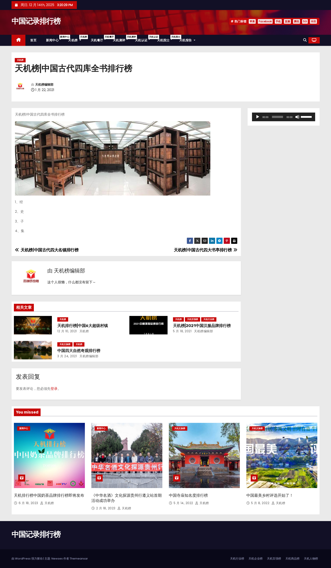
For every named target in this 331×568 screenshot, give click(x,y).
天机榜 (77, 38)
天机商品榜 (292, 558)
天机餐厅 (99, 38)
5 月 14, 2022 (184, 503)
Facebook (265, 21)
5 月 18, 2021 (182, 331)
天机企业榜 (256, 558)
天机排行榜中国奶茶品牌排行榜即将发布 (49, 495)
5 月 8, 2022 (260, 503)
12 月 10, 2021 (67, 331)
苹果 (252, 21)
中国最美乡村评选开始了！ (269, 495)
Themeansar (79, 558)
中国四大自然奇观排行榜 (78, 350)
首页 (33, 40)
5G (305, 21)
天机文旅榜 (64, 344)
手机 (278, 21)
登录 (54, 388)
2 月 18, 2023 (106, 508)
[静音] (297, 117)
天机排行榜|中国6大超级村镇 (82, 325)
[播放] (257, 117)
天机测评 (121, 38)
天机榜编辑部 (44, 84)
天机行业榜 (208, 319)
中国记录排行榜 (36, 21)
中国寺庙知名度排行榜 (188, 495)
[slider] (277, 117)
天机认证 (143, 38)
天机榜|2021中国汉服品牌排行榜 (202, 325)
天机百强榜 (192, 319)
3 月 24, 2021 (67, 356)
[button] (305, 40)
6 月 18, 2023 (29, 503)
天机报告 (187, 40)
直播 (287, 21)
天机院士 (166, 38)
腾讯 (296, 21)
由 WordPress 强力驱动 (27, 558)
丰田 (313, 21)
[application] (283, 117)
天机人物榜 (311, 558)
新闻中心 (54, 38)
